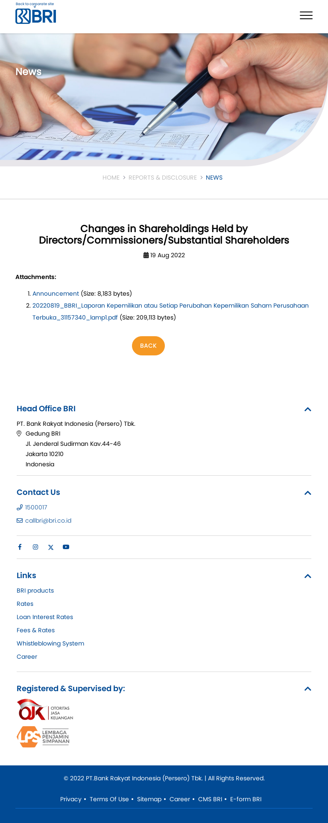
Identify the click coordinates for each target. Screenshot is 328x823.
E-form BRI (245, 799)
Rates (25, 603)
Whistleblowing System (50, 643)
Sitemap (149, 799)
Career (27, 656)
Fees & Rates (36, 630)
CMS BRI (210, 799)
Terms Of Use (109, 799)
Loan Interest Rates (45, 617)
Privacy (71, 799)
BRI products (35, 590)
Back (148, 345)
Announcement (55, 293)
